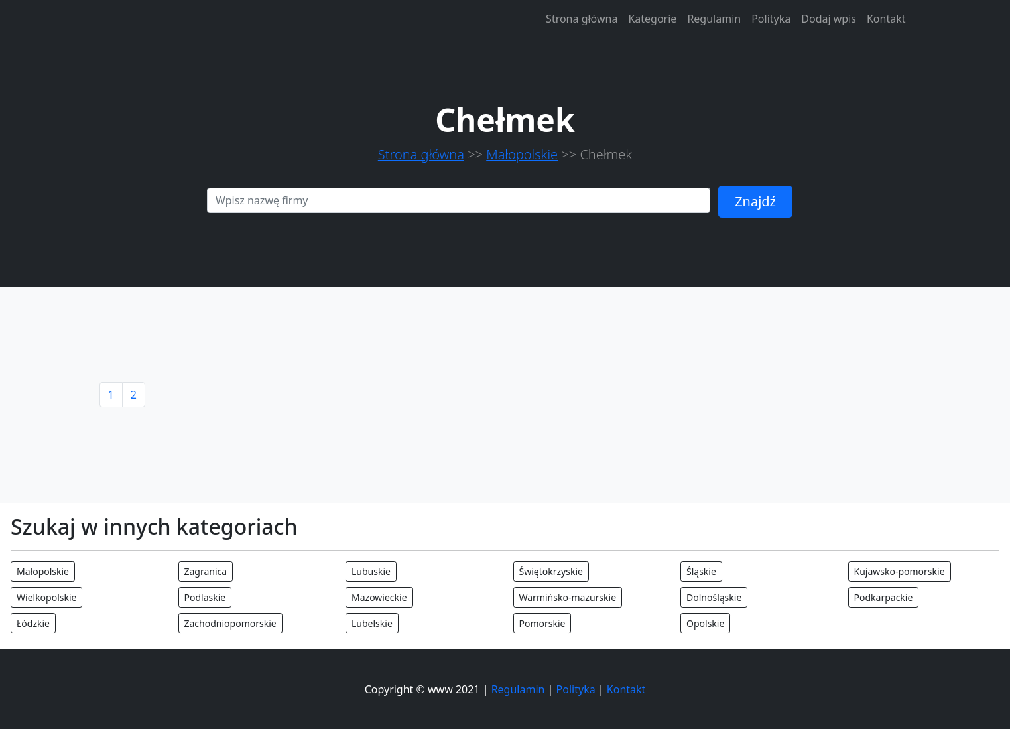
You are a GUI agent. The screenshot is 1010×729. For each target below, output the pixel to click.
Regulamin (714, 18)
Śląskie (701, 571)
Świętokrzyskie (551, 571)
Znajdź (755, 201)
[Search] (458, 200)
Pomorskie (542, 623)
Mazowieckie (379, 597)
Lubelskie (372, 623)
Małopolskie (522, 154)
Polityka (770, 18)
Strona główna (581, 18)
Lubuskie (371, 571)
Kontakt (886, 18)
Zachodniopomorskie (230, 623)
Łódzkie (33, 623)
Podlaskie (205, 597)
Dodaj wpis (828, 18)
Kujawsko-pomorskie (899, 571)
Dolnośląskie (713, 597)
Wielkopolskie (46, 597)
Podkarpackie (883, 597)
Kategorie (652, 18)
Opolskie (705, 623)
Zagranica (205, 571)
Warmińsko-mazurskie (568, 597)
